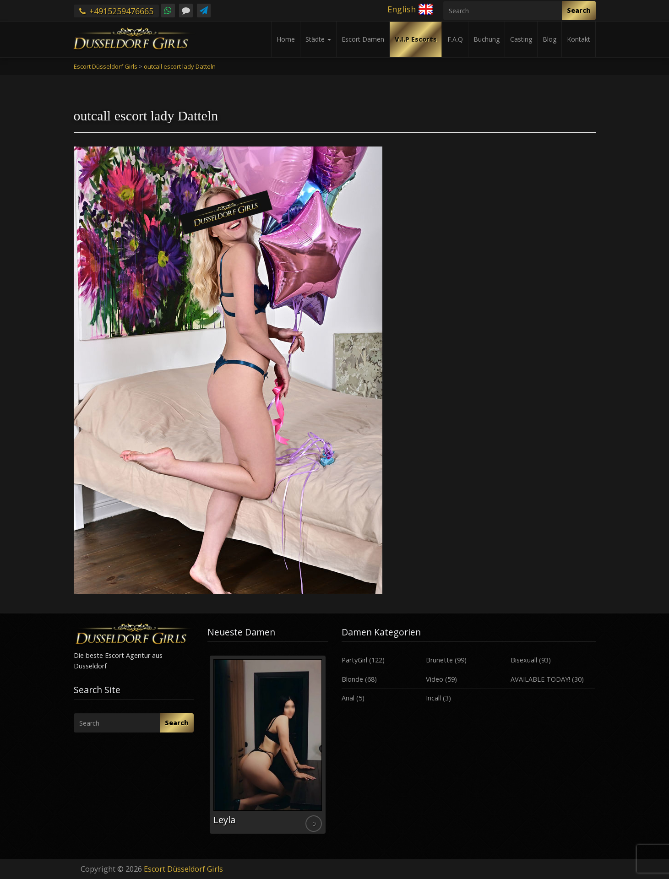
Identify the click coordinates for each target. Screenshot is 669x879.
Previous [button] (207, 748)
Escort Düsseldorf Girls (183, 869)
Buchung (486, 39)
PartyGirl (354, 660)
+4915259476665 (116, 10)
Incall (433, 698)
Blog (549, 39)
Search (579, 10)
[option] (268, 745)
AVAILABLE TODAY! (540, 679)
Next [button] (327, 748)
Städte (318, 39)
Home (286, 39)
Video (434, 679)
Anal (348, 698)
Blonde (352, 679)
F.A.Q (455, 39)
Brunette (439, 660)
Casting (521, 39)
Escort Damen (363, 39)
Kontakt (578, 39)
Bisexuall (524, 660)
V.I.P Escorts (416, 39)
